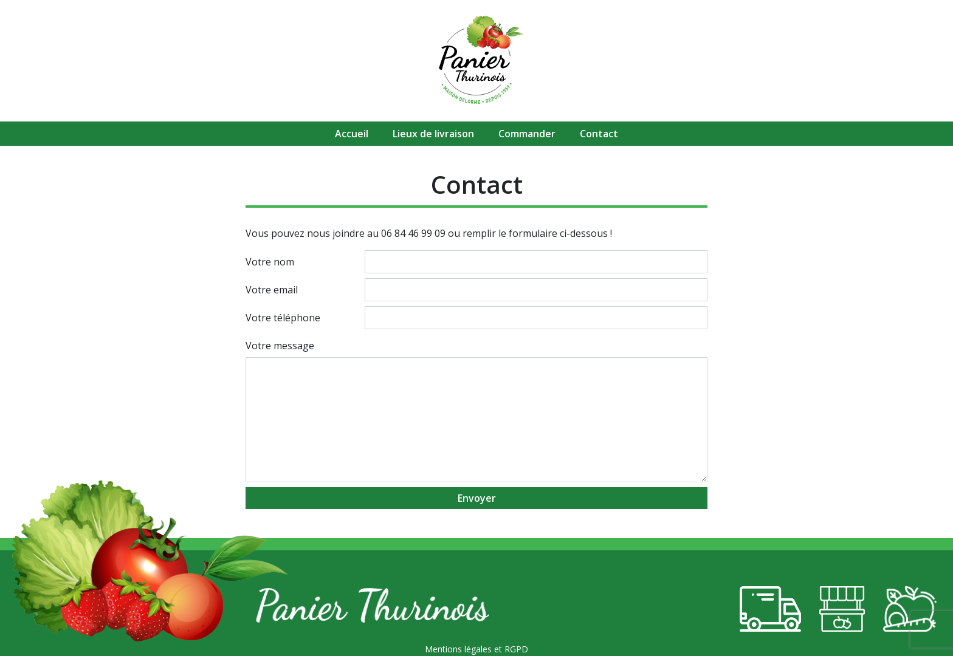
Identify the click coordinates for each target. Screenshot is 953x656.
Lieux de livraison (433, 133)
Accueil (351, 133)
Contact (599, 133)
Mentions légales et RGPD (476, 649)
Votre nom (270, 261)
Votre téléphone (283, 317)
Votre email (272, 289)
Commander (527, 133)
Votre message (280, 345)
